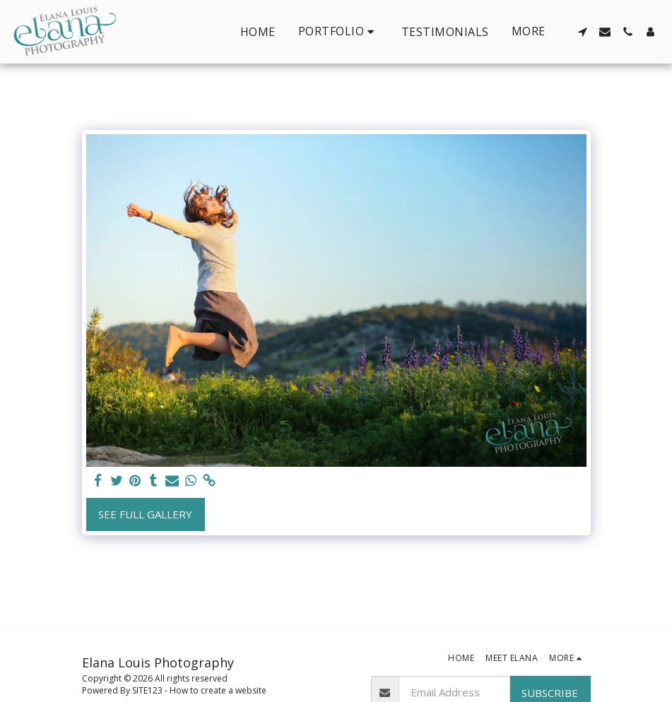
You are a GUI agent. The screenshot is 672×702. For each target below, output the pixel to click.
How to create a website (218, 690)
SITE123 (147, 690)
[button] (338, 31)
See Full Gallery (145, 514)
